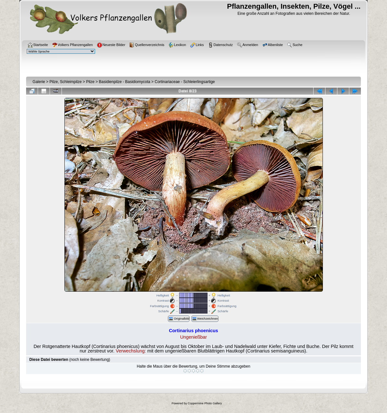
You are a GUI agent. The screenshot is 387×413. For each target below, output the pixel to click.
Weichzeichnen (205, 318)
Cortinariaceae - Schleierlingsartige (185, 82)
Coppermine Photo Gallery (205, 403)
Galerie (39, 82)
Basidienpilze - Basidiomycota (124, 82)
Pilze (90, 82)
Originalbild (178, 318)
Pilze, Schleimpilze (65, 82)
